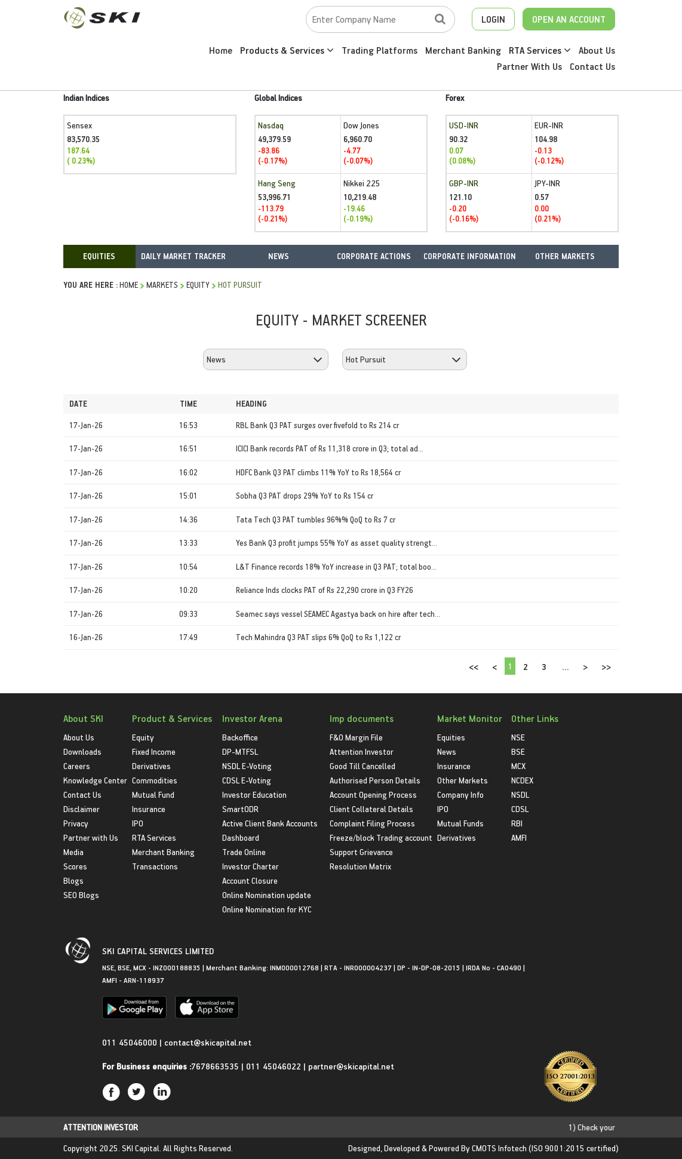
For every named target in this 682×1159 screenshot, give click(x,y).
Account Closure (250, 880)
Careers (76, 765)
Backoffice (240, 737)
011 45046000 (130, 1042)
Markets (162, 284)
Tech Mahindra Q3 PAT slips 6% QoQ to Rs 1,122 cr (318, 637)
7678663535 (215, 1066)
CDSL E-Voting (246, 780)
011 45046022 (274, 1066)
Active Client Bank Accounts (270, 823)
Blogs (73, 880)
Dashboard (240, 837)
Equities (451, 737)
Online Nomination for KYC (267, 909)
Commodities (154, 780)
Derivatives (151, 765)
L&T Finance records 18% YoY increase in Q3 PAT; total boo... (336, 566)
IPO (137, 823)
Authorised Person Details (375, 780)
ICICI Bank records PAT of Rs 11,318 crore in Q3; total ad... (329, 448)
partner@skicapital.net (351, 1066)
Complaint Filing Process (372, 823)
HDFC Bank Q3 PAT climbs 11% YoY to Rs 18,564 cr (318, 472)
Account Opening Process (373, 794)
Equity (198, 284)
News (446, 751)
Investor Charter (250, 866)
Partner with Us (90, 837)
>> (606, 666)
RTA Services (540, 50)
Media (73, 851)
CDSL (520, 808)
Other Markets (462, 780)
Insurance (148, 808)
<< (473, 666)
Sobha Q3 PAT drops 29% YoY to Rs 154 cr (304, 495)
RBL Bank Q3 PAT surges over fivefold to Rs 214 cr (317, 425)
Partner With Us (529, 66)
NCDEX (522, 780)
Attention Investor (362, 751)
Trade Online (244, 851)
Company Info (460, 794)
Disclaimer (81, 808)
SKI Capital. (141, 1148)
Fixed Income (154, 751)
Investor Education (254, 794)
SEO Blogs (81, 894)
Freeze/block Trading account (381, 837)
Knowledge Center (95, 780)
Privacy (75, 823)
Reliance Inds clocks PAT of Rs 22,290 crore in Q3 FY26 (324, 590)
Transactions (155, 866)
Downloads (82, 751)
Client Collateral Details (371, 808)
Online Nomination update (266, 894)
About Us (597, 50)
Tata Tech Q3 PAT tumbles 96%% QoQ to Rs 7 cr (315, 519)
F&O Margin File (356, 737)
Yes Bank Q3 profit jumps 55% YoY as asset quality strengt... (336, 542)
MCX (518, 765)
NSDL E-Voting (247, 765)
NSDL (520, 794)
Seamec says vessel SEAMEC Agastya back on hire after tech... (338, 613)
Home (220, 50)
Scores (75, 866)
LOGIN (493, 19)
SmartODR (240, 808)
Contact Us (592, 66)
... (565, 666)
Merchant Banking (463, 50)
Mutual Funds (460, 823)
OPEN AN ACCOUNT (569, 19)
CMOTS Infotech (499, 1148)
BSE (518, 751)
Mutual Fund (153, 794)
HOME (128, 284)
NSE (518, 737)
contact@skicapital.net (207, 1042)
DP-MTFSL (240, 751)
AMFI (519, 837)
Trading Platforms (379, 50)
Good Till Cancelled (362, 765)
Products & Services (287, 50)
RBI (517, 823)
